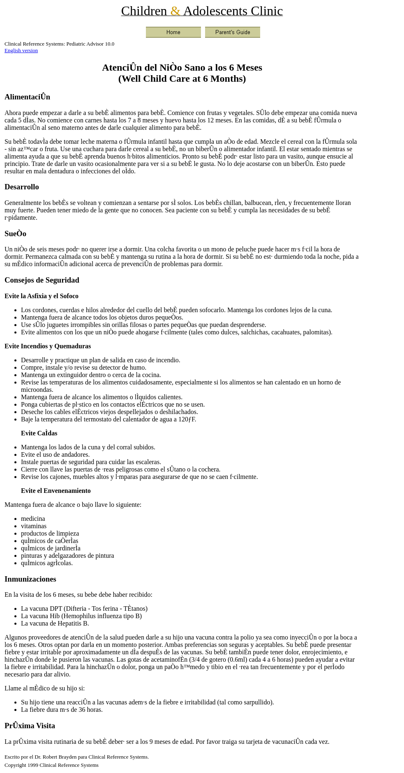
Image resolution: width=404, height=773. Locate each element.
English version (21, 50)
